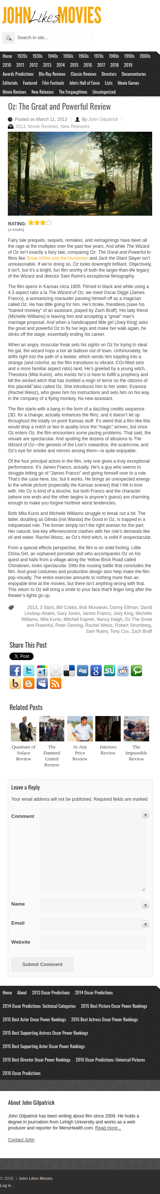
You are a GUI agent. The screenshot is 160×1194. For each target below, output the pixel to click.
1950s (68, 56)
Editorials (10, 82)
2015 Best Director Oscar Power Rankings (36, 1059)
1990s (129, 56)
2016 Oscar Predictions (22, 1073)
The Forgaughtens (73, 91)
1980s (114, 56)
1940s (53, 56)
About (22, 992)
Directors (109, 74)
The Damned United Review (51, 756)
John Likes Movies (34, 1178)
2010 (7, 65)
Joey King (123, 613)
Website (20, 942)
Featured (30, 82)
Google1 (42, 671)
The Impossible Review (136, 753)
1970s (99, 56)
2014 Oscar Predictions (94, 992)
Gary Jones (68, 613)
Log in (5, 1185)
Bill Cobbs (66, 607)
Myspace (42, 684)
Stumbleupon (110, 671)
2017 (101, 65)
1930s (38, 56)
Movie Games (128, 82)
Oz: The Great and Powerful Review (59, 106)
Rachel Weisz (99, 625)
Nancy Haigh (110, 619)
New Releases (42, 91)
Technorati (136, 671)
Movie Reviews (14, 91)
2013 (47, 65)
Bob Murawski (93, 607)
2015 (74, 65)
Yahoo (15, 684)
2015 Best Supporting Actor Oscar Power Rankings (44, 1046)
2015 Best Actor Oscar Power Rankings (34, 1019)
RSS (56, 684)
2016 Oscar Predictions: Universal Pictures (110, 1059)
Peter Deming (69, 625)
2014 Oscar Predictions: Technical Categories (39, 1006)
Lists (109, 82)
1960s (84, 56)
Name (23, 904)
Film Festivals (53, 82)
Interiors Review (108, 750)
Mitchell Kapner (79, 619)
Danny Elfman (124, 607)
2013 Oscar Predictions (51, 992)
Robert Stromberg (133, 625)
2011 (20, 65)
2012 (34, 65)
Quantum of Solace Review (23, 753)
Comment (23, 815)
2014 (60, 65)
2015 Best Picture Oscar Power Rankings (114, 1006)
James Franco (96, 613)
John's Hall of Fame (84, 82)
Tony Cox (119, 631)
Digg (83, 671)
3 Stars (47, 607)
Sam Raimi (97, 631)
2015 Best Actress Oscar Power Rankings (104, 1019)
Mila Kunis (50, 619)
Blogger (29, 684)
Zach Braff (141, 631)
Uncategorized (104, 91)
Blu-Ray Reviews (52, 74)
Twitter (29, 671)
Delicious (69, 671)
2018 (114, 65)
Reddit (123, 671)
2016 (88, 65)
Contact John (21, 1140)
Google (96, 671)
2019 (128, 65)
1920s (22, 56)
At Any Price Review (80, 753)
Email (56, 671)
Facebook (15, 671)
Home (7, 56)
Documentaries (134, 74)
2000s (145, 56)
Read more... (108, 1128)
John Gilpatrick (103, 119)
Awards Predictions (18, 74)
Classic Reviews (83, 74)
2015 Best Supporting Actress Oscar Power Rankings (45, 1032)
